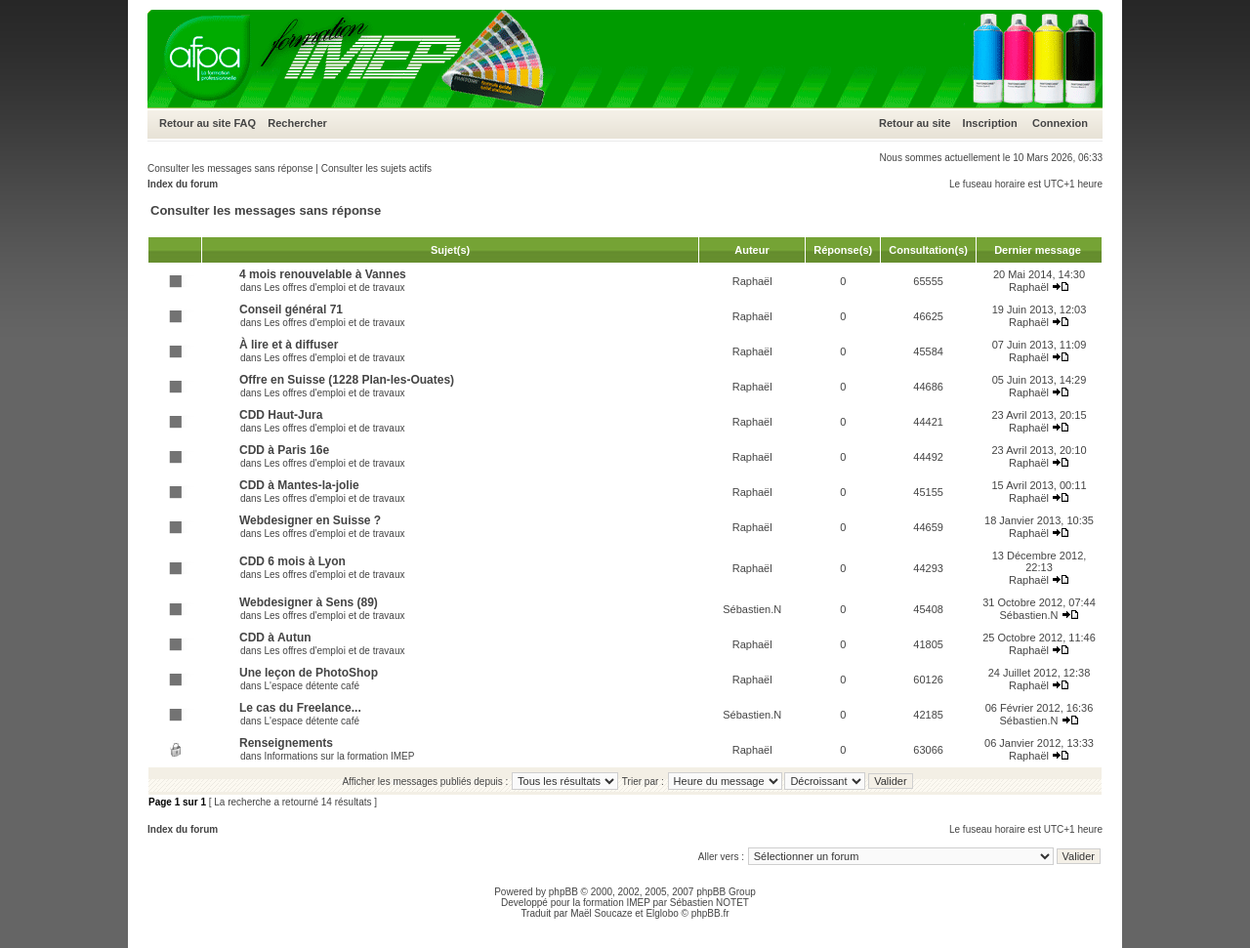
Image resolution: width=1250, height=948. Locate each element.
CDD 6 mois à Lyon (292, 561)
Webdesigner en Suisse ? (310, 520)
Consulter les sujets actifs (376, 168)
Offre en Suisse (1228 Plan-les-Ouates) (346, 380)
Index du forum (182, 184)
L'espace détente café (311, 685)
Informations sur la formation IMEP (339, 756)
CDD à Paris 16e (284, 450)
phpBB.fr (710, 913)
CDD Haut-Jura (280, 415)
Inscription (990, 123)
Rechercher (297, 123)
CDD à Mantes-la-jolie (299, 485)
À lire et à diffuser (288, 344)
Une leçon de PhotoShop (308, 673)
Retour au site (194, 123)
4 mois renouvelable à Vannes (322, 274)
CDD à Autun (275, 637)
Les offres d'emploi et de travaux (334, 287)
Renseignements (286, 743)
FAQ (244, 123)
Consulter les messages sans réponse (230, 168)
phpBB (563, 891)
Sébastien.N (752, 609)
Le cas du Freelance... (300, 708)
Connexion (1060, 123)
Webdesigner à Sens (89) (308, 602)
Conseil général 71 (291, 309)
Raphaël (752, 281)
